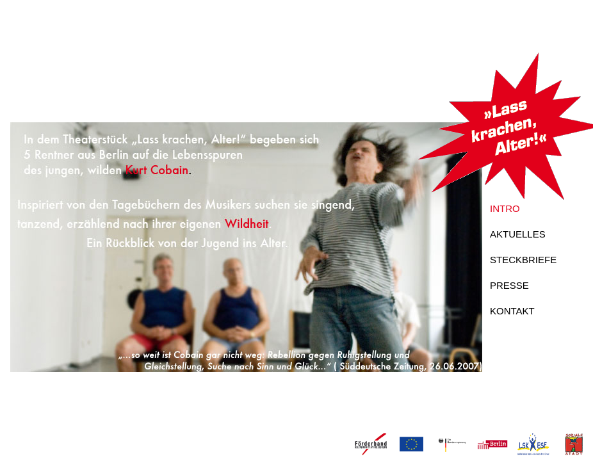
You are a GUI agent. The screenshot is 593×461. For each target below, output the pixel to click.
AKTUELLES (518, 234)
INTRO (505, 208)
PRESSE (509, 285)
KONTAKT (512, 310)
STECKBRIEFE (523, 259)
